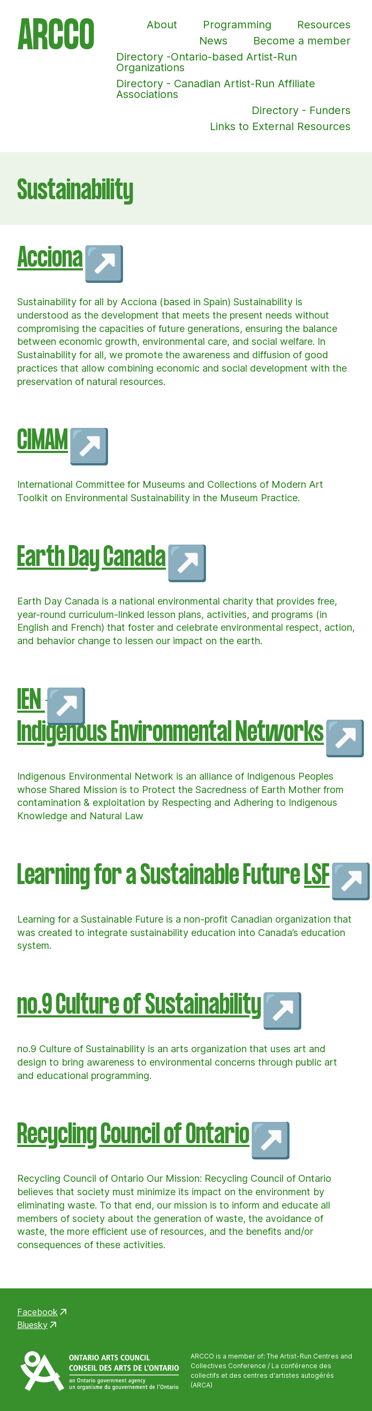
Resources (324, 24)
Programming (237, 24)
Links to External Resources (280, 126)
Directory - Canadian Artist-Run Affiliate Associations (215, 89)
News (213, 40)
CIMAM (42, 440)
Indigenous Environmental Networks (170, 732)
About (162, 24)
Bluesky (32, 1324)
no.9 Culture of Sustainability (139, 1005)
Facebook (37, 1312)
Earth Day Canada (91, 557)
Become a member (302, 40)
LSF (317, 875)
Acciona (50, 258)
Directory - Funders (301, 110)
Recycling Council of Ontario (133, 1134)
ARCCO (56, 38)
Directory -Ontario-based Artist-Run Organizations (206, 62)
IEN (31, 700)
